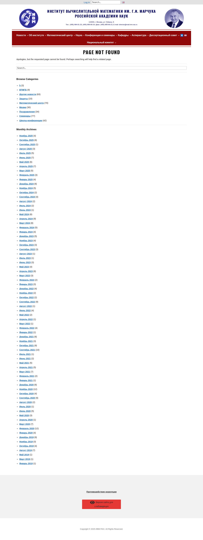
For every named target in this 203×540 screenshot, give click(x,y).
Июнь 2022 (25, 310)
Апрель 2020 (26, 420)
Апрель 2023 (26, 271)
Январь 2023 (26, 284)
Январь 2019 (26, 463)
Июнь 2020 (25, 411)
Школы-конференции (30, 120)
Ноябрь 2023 (26, 240)
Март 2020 (24, 424)
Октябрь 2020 (26, 393)
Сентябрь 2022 (27, 302)
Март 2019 (24, 459)
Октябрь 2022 (26, 297)
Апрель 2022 (26, 319)
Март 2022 (24, 323)
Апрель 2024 (26, 219)
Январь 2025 (26, 179)
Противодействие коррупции (101, 492)
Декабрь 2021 (26, 336)
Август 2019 (25, 450)
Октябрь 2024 (26, 192)
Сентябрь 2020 (27, 398)
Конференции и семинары (100, 35)
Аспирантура (139, 35)
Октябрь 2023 (26, 245)
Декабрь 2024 (26, 184)
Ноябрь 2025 (26, 136)
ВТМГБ (23, 90)
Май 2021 (24, 363)
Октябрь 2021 (26, 345)
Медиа (22, 107)
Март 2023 (24, 275)
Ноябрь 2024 (26, 188)
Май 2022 (24, 315)
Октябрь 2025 (26, 140)
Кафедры (123, 35)
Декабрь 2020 (26, 385)
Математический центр (60, 35)
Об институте (36, 35)
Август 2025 (25, 149)
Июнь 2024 (25, 210)
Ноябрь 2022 (26, 293)
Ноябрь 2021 (26, 341)
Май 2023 (24, 267)
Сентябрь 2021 (27, 350)
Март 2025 (24, 170)
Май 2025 (24, 162)
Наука (79, 35)
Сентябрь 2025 (27, 144)
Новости (21, 35)
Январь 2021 (26, 380)
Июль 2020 (25, 406)
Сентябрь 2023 (27, 249)
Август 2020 (25, 402)
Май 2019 (24, 454)
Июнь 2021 (25, 358)
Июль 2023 (25, 258)
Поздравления (27, 111)
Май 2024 (24, 214)
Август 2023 (25, 254)
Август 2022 (25, 306)
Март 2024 (24, 223)
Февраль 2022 (26, 328)
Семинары (24, 116)
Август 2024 (25, 201)
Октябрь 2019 (26, 446)
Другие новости (27, 94)
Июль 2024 (25, 206)
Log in (87, 2)
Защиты (23, 98)
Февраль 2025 (26, 175)
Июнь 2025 (25, 157)
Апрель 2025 (26, 166)
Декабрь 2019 (26, 437)
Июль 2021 (25, 354)
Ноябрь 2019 (26, 441)
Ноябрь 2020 (26, 389)
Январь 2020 (26, 433)
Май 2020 (24, 415)
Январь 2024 (26, 232)
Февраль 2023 (26, 280)
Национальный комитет (100, 42)
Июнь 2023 (25, 262)
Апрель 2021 (26, 367)
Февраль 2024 (26, 227)
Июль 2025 (25, 153)
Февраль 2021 (26, 376)
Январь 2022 (26, 332)
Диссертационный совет (163, 35)
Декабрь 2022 (26, 288)
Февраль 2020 (26, 428)
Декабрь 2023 (26, 236)
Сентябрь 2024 (27, 197)
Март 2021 (24, 372)
